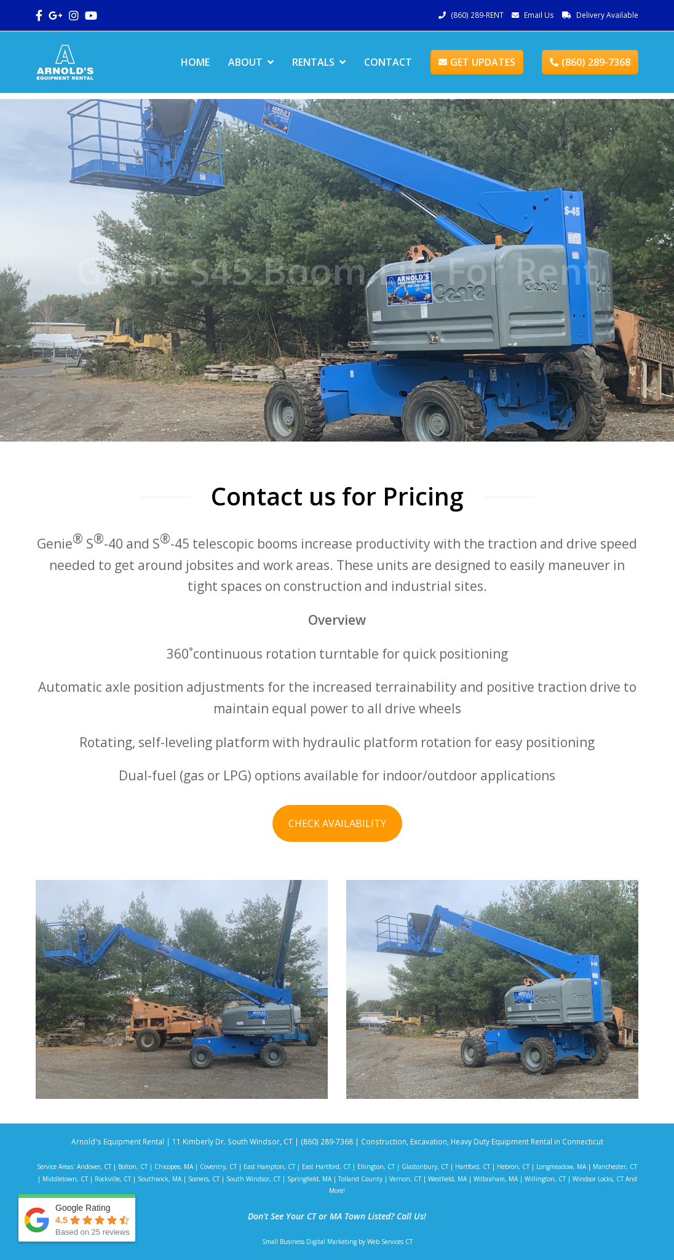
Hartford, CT (472, 1166)
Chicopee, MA (173, 1166)
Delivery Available (607, 15)
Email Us (539, 15)
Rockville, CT (113, 1179)
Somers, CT (204, 1179)
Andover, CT (94, 1166)
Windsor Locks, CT (598, 1179)
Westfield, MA (447, 1179)
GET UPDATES (476, 62)
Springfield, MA (309, 1179)
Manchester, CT (615, 1166)
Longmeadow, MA (561, 1166)
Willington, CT (545, 1179)
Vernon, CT (405, 1179)
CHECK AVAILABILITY (337, 823)
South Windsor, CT (253, 1179)
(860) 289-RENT (477, 15)
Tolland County (360, 1179)
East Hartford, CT (326, 1166)
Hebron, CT (513, 1166)
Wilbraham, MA (496, 1179)
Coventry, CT (218, 1166)
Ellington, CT (376, 1166)
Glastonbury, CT (425, 1166)
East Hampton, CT (269, 1166)
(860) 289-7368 (590, 62)
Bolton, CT (133, 1166)
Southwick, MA (159, 1179)
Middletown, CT (65, 1179)
